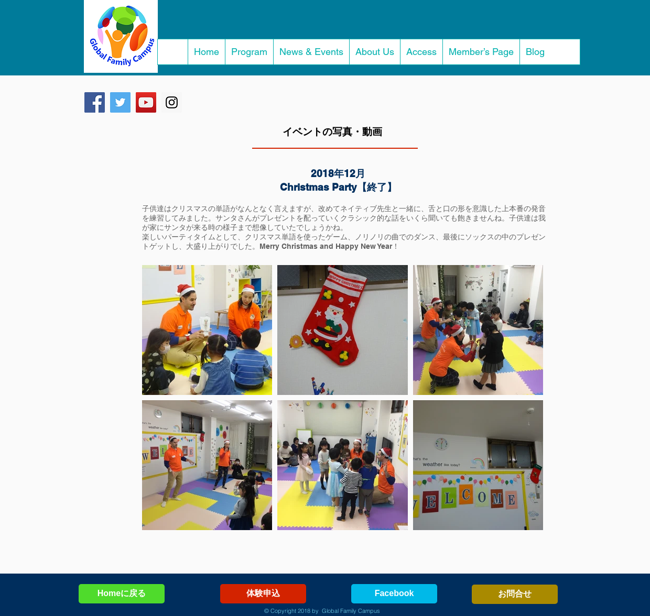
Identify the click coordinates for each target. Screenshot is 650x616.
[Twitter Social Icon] (120, 102)
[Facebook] (394, 593)
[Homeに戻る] (122, 593)
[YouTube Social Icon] (146, 102)
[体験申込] (263, 593)
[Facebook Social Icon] (94, 102)
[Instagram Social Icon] (171, 102)
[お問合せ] (515, 594)
